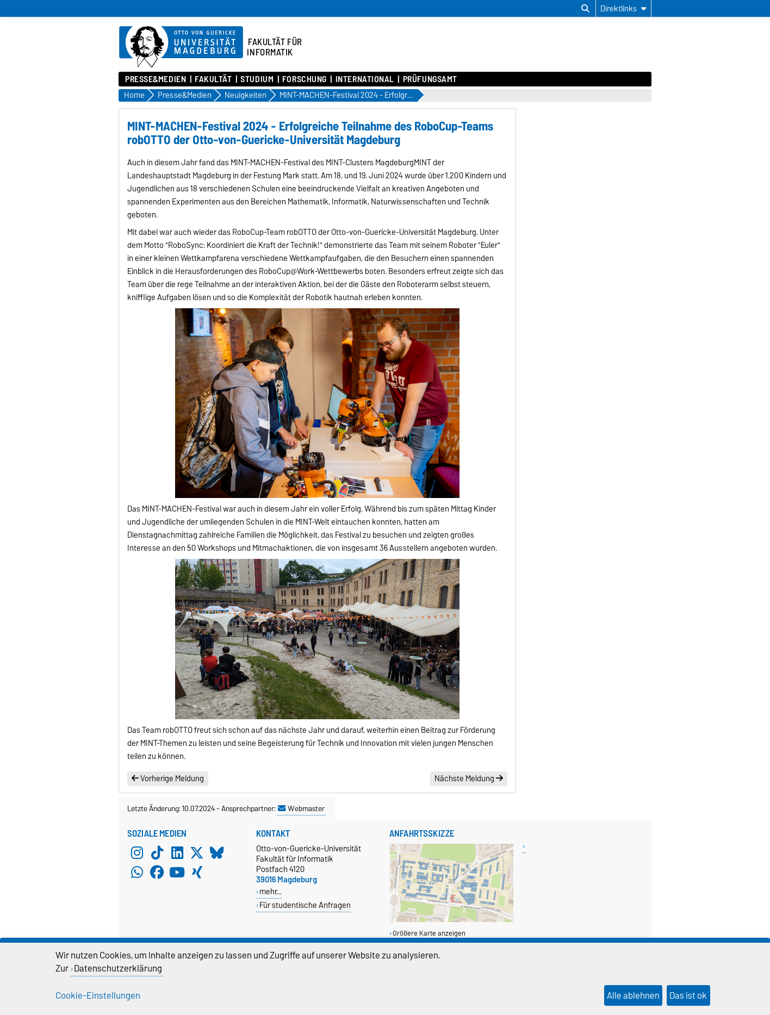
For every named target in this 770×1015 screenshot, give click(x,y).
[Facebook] (157, 872)
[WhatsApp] (137, 872)
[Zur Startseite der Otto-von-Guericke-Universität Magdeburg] (181, 47)
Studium (257, 79)
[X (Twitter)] (197, 853)
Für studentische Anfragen (305, 905)
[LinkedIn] (177, 853)
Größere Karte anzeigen (429, 933)
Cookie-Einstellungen (97, 995)
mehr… (270, 891)
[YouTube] (177, 872)
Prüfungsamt (430, 79)
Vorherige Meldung (168, 778)
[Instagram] (137, 853)
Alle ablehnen (633, 995)
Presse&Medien (155, 79)
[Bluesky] (217, 853)
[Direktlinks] (623, 8)
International (365, 79)
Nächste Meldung (468, 778)
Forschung (304, 79)
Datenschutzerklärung (118, 968)
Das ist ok (688, 995)
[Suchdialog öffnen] (585, 8)
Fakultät (213, 79)
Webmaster (301, 808)
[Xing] (197, 872)
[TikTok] (157, 853)
